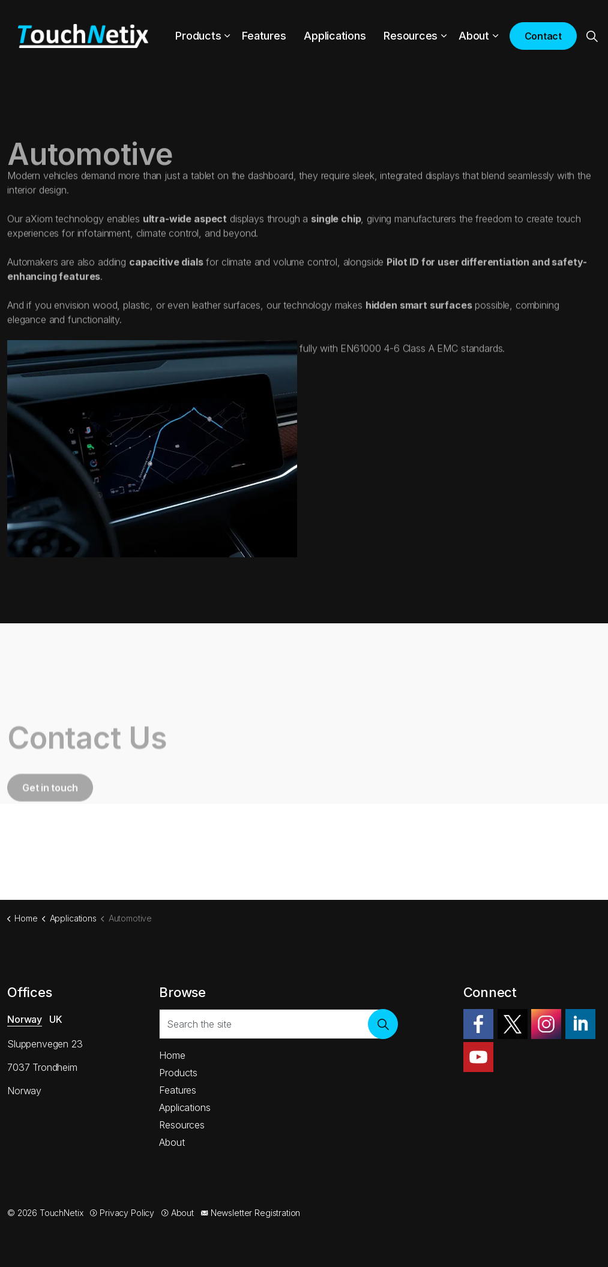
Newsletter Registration (250, 1213)
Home (172, 1055)
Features (264, 35)
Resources (411, 35)
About (474, 35)
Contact (543, 36)
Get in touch (50, 820)
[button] (383, 1024)
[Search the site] (278, 1024)
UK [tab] (55, 1019)
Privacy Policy (122, 1213)
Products (198, 35)
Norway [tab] (24, 1019)
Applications (335, 35)
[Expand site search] (592, 36)
